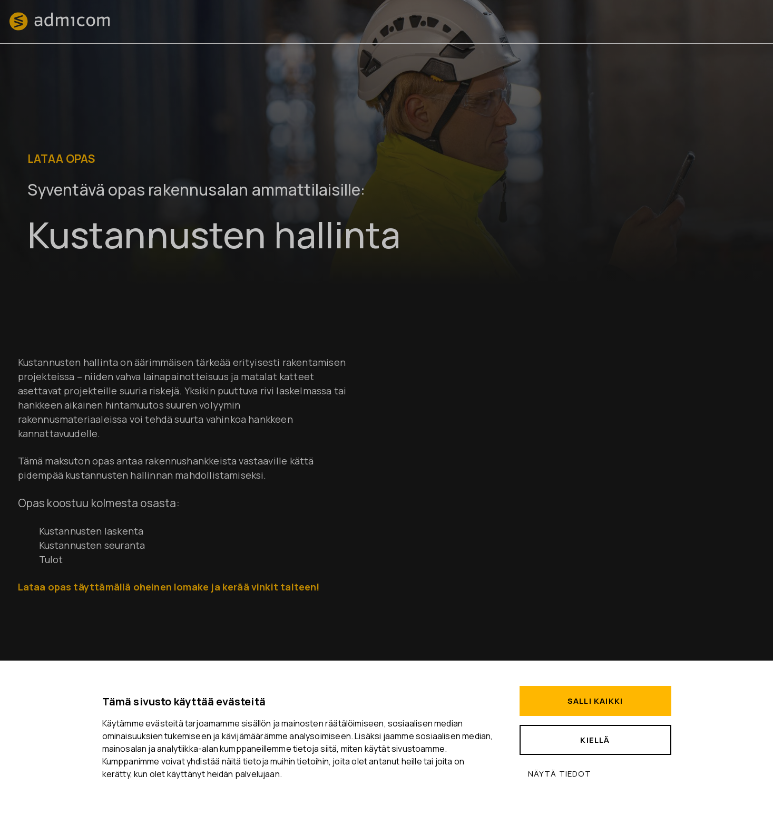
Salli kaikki (595, 700)
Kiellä (595, 739)
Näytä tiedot (559, 773)
